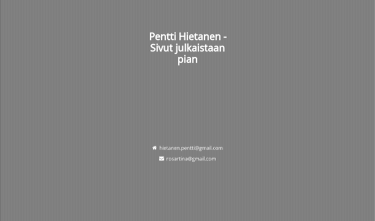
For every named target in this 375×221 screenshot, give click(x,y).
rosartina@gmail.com (191, 158)
